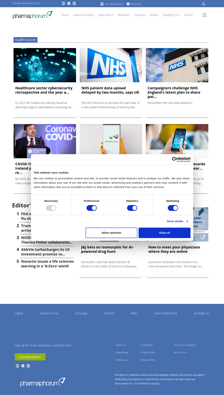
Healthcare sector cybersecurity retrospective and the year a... (43, 90)
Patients (109, 313)
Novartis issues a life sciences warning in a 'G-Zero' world (47, 263)
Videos (154, 15)
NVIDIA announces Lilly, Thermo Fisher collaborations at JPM (47, 242)
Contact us (122, 360)
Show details (175, 221)
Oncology (81, 313)
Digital (19, 313)
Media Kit (136, 4)
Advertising (122, 352)
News (65, 15)
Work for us (180, 352)
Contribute (147, 345)
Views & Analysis (83, 15)
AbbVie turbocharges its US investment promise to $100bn (45, 254)
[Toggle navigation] (205, 15)
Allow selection (111, 232)
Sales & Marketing (165, 313)
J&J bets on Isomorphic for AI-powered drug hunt (107, 249)
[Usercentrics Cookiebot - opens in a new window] (174, 159)
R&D (134, 313)
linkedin (69, 3)
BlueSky (74, 3)
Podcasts (140, 15)
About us (121, 345)
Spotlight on (170, 15)
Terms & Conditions (185, 345)
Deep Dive (104, 15)
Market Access (49, 313)
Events (188, 15)
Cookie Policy (148, 352)
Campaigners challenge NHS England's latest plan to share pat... (174, 92)
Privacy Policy (148, 360)
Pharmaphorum (42, 382)
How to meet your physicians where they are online (174, 249)
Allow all (164, 232)
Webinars (124, 15)
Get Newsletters (114, 4)
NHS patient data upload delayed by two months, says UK (110, 90)
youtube (63, 3)
